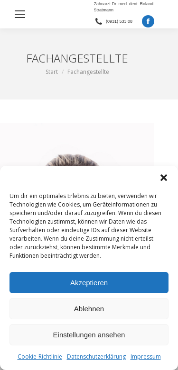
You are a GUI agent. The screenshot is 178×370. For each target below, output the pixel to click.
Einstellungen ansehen (89, 335)
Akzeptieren (89, 283)
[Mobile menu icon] (20, 14)
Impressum (146, 356)
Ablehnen (89, 309)
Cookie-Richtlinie (40, 356)
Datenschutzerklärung (96, 356)
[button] (164, 177)
